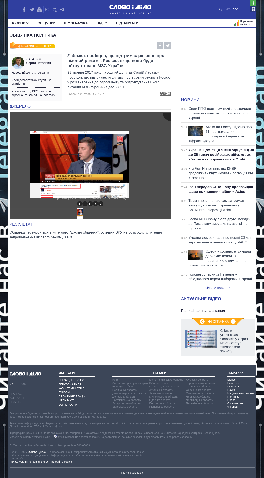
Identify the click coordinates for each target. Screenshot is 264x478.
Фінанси (232, 406)
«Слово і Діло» (37, 452)
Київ (115, 379)
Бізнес (231, 379)
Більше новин (217, 288)
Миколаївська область (163, 396)
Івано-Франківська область (166, 379)
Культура (233, 386)
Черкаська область (198, 396)
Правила (16, 401)
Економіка (233, 383)
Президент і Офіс (71, 380)
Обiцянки (46, 23)
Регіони (159, 373)
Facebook (160, 45)
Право (231, 400)
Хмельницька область (200, 393)
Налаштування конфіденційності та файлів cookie (41, 461)
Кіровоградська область (164, 386)
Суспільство (235, 403)
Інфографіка (76, 23)
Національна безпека (241, 393)
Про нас (16, 393)
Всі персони (68, 404)
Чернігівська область (199, 403)
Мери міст (66, 400)
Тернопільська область (201, 383)
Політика (233, 396)
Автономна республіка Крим (130, 383)
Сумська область (197, 379)
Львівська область (160, 393)
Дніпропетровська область (129, 393)
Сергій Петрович (43, 61)
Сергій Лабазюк (146, 73)
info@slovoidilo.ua (132, 472)
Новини (20, 23)
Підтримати (127, 23)
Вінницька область (124, 386)
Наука (231, 389)
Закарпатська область (126, 403)
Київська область (160, 383)
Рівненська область (161, 406)
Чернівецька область (199, 400)
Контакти (17, 397)
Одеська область (160, 400)
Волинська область (124, 389)
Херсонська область (199, 389)
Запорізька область (124, 406)
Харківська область (198, 386)
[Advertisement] (217, 65)
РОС (236, 9)
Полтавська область (162, 403)
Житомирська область (126, 400)
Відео (102, 23)
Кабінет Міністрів (72, 388)
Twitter (167, 45)
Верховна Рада (70, 384)
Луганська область (161, 389)
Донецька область (124, 396)
